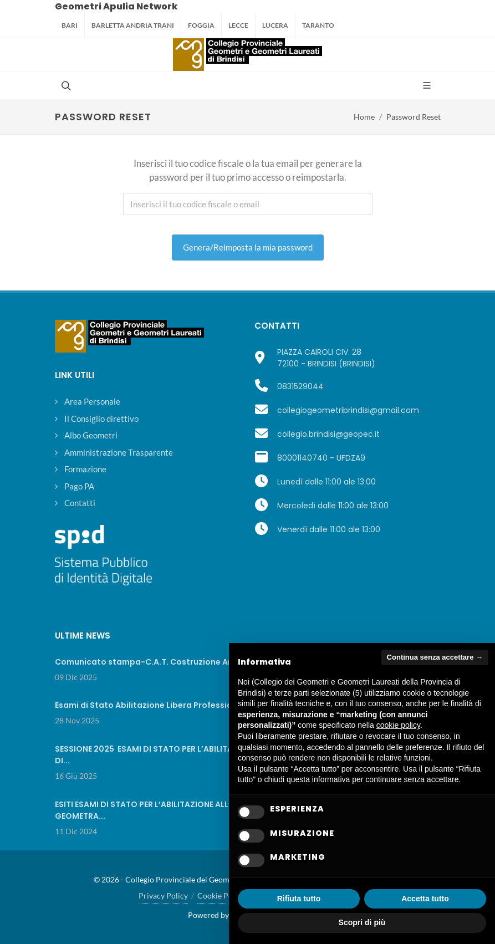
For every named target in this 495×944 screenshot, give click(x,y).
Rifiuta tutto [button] (299, 898)
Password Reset (413, 116)
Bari (70, 25)
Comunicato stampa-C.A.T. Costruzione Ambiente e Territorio (182, 661)
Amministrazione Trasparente (118, 452)
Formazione (85, 469)
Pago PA (79, 486)
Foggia (201, 25)
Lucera (275, 25)
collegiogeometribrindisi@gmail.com (348, 410)
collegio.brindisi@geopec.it (328, 434)
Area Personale (92, 401)
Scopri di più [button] (362, 922)
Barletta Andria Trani (132, 25)
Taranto (318, 25)
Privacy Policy (163, 895)
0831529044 (300, 386)
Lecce (238, 25)
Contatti (79, 503)
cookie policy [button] (398, 725)
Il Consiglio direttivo (101, 418)
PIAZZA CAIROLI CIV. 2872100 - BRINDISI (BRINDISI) (326, 357)
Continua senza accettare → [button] (435, 657)
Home (364, 116)
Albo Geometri (91, 435)
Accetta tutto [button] (425, 898)
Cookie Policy (221, 895)
